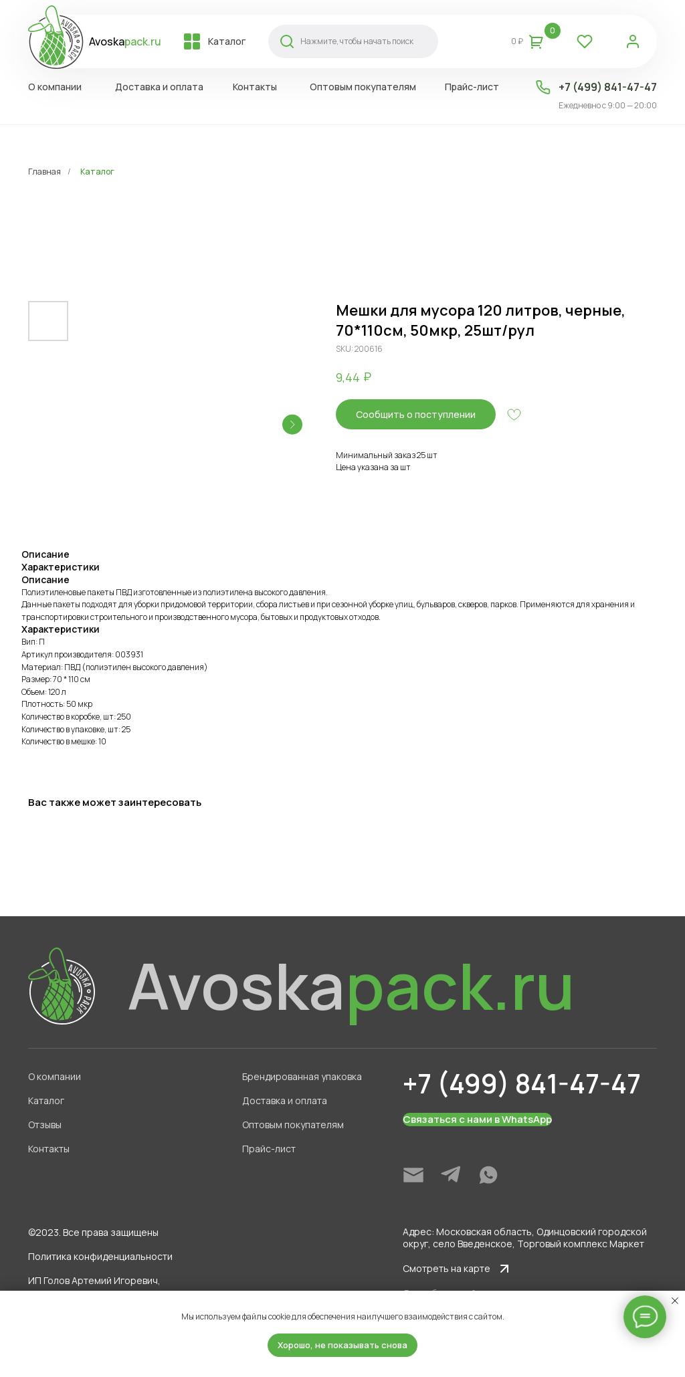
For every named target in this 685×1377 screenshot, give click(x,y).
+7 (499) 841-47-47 (608, 87)
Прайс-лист (269, 1148)
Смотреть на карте (446, 1268)
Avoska (125, 41)
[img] (413, 1175)
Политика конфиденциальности (100, 1256)
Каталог (97, 171)
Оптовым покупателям (293, 1124)
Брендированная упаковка (302, 1076)
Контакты (49, 1148)
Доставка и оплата (284, 1100)
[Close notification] (675, 1300)
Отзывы (45, 1124)
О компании (54, 1076)
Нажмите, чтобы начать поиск (356, 41)
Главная (44, 171)
